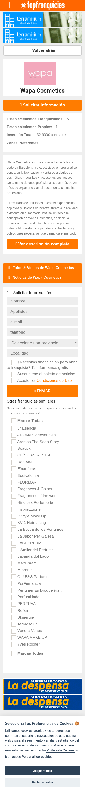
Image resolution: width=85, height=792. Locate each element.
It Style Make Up (28, 516)
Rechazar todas (42, 782)
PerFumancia (26, 583)
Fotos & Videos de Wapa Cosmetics (40, 268)
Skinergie (22, 617)
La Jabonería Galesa (32, 536)
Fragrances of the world (35, 495)
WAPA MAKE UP (29, 637)
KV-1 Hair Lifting (28, 522)
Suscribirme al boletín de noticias (43, 374)
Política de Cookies (60, 750)
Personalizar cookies (37, 757)
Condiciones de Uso (54, 380)
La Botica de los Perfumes (37, 529)
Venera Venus (26, 630)
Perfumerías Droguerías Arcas (40, 590)
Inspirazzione (26, 509)
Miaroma (22, 570)
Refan (19, 610)
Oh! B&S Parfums (30, 576)
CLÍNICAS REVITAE (32, 455)
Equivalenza (25, 475)
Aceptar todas (42, 771)
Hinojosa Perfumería (32, 502)
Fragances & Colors (31, 489)
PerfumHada (25, 597)
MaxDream (24, 563)
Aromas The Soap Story (35, 441)
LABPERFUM (26, 543)
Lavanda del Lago (30, 556)
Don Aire (21, 462)
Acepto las (41, 380)
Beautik (21, 448)
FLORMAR (24, 482)
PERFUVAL (24, 603)
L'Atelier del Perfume (32, 549)
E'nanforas (23, 468)
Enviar (42, 391)
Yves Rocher (25, 644)
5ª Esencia (23, 428)
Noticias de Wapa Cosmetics (34, 277)
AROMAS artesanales (33, 435)
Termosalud (24, 624)
